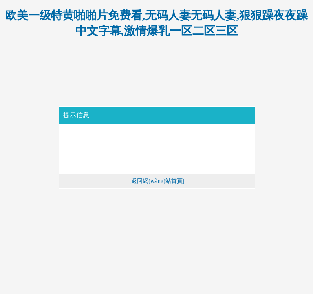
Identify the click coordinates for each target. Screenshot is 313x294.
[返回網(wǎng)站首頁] (157, 181)
